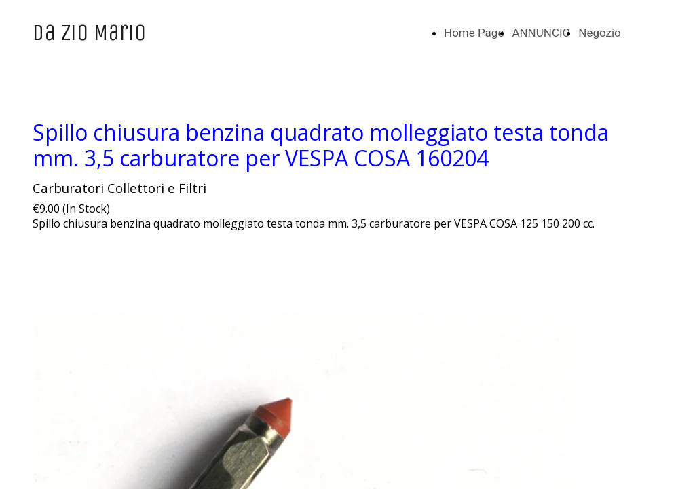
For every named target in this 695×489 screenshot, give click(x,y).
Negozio (599, 32)
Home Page (474, 32)
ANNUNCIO (541, 32)
